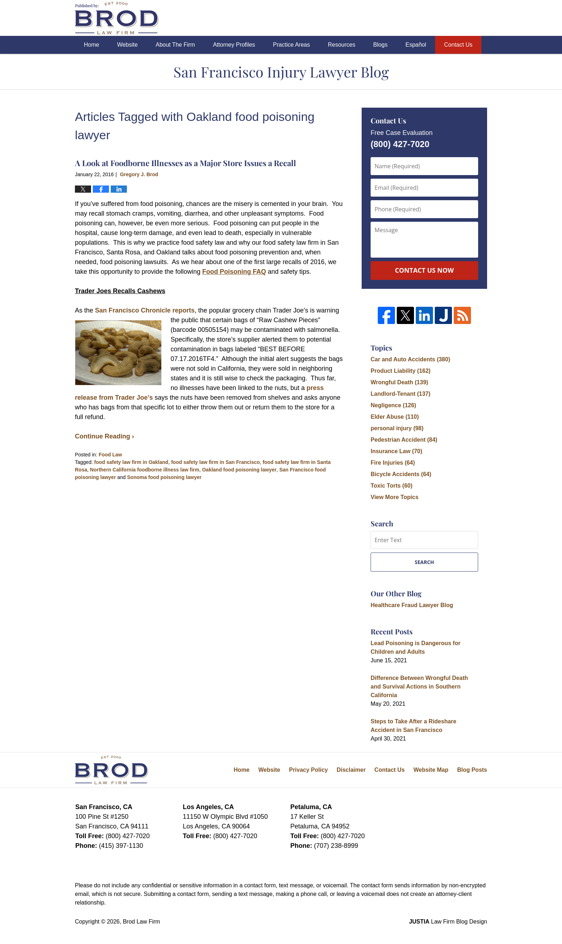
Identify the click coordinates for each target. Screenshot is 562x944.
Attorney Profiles (234, 45)
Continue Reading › (104, 436)
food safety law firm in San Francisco (215, 462)
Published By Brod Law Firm (447, 18)
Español (415, 45)
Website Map (430, 770)
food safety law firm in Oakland (131, 462)
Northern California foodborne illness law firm (144, 470)
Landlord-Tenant (400, 394)
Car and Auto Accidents (410, 359)
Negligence (393, 405)
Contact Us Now (424, 270)
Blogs (380, 45)
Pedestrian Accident (404, 440)
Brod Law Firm (141, 922)
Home (91, 45)
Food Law (110, 454)
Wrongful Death (399, 382)
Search (424, 562)
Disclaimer (351, 770)
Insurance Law (396, 451)
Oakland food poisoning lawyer (239, 470)
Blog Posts (472, 770)
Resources (341, 45)
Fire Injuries (393, 463)
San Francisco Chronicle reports (145, 310)
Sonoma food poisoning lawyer (164, 477)
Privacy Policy (308, 770)
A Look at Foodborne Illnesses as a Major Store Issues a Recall (185, 163)
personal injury (397, 428)
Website (127, 45)
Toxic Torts (392, 486)
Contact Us (458, 45)
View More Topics (395, 497)
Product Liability (400, 371)
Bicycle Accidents (401, 474)
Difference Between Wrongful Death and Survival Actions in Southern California (419, 686)
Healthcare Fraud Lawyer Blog (412, 605)
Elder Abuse (395, 417)
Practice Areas (291, 45)
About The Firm (175, 45)
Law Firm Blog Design (448, 922)
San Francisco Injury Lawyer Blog (116, 18)
